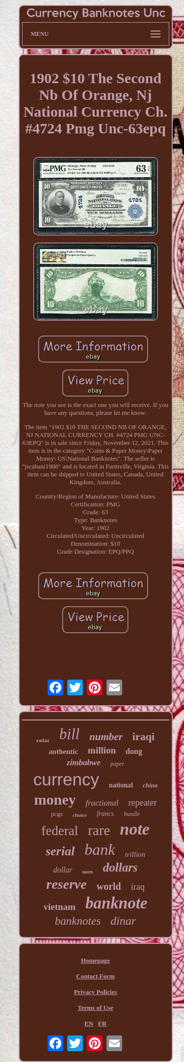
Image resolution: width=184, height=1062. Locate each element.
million (102, 750)
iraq (138, 887)
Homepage (95, 960)
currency (66, 779)
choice (80, 815)
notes (87, 872)
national (121, 785)
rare (99, 830)
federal (59, 830)
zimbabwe (84, 762)
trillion (135, 854)
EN (88, 1023)
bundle (132, 814)
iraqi (143, 736)
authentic (63, 751)
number (106, 737)
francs (105, 813)
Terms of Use (95, 1007)
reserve (66, 884)
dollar (62, 870)
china (150, 785)
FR (102, 1023)
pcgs (57, 813)
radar (43, 740)
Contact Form (95, 976)
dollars (120, 867)
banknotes (78, 921)
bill (69, 734)
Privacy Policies (95, 992)
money (55, 799)
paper (117, 763)
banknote (116, 903)
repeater (143, 803)
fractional (101, 803)
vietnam (60, 907)
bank (99, 849)
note (134, 829)
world (109, 886)
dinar (123, 920)
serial (60, 851)
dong (134, 751)
